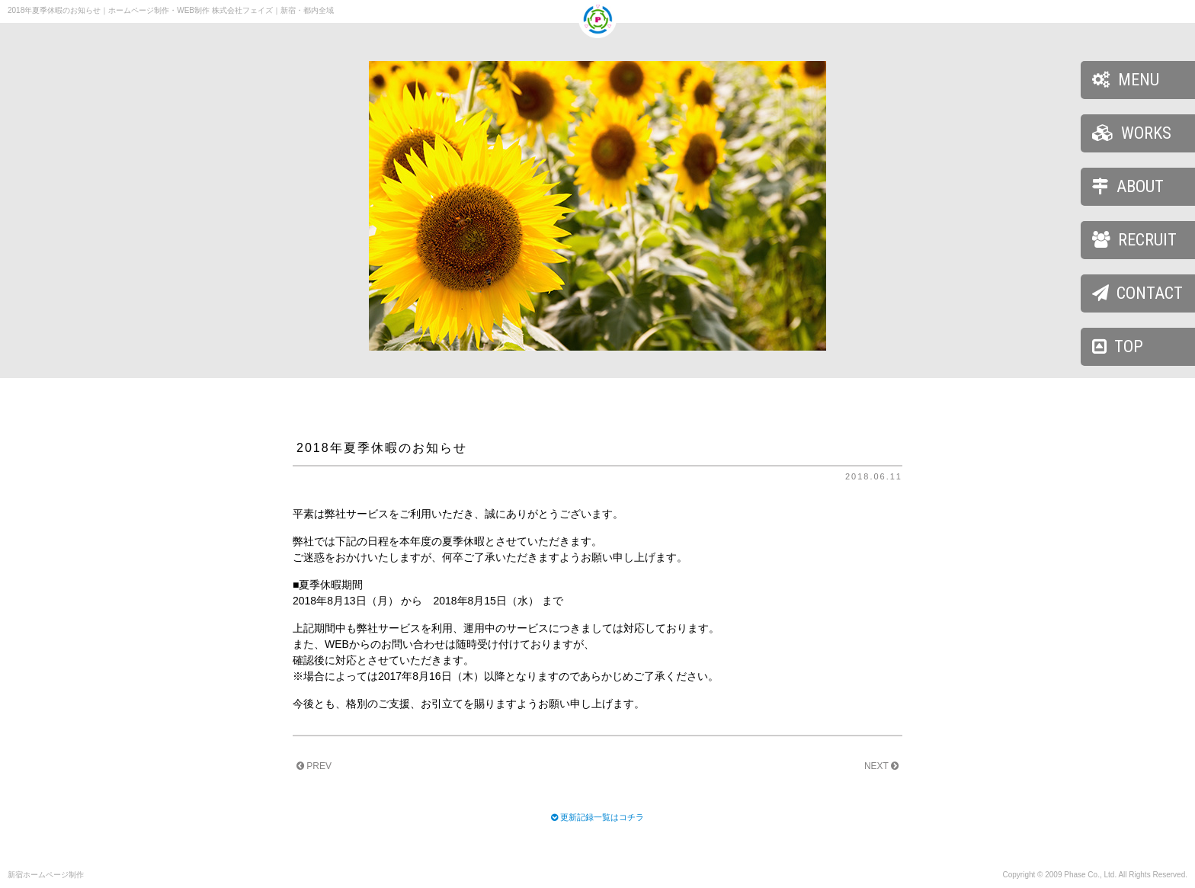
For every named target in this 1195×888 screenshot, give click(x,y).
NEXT (881, 766)
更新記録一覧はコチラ (602, 817)
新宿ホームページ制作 (46, 874)
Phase (1074, 874)
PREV (314, 766)
